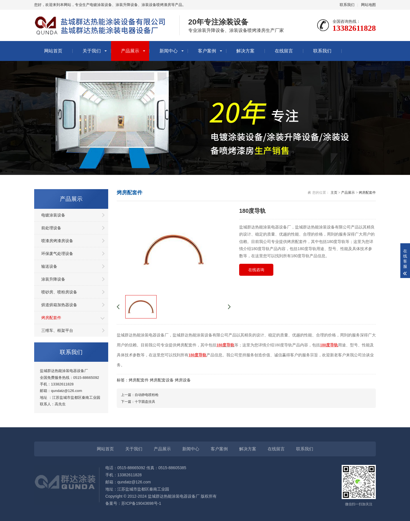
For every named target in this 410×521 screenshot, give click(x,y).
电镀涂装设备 (53, 215)
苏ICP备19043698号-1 (141, 503)
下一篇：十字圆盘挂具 (138, 402)
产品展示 (130, 50)
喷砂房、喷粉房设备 (59, 292)
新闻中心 (168, 50)
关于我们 (92, 50)
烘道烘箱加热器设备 (59, 305)
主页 (334, 193)
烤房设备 (183, 380)
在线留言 (284, 50)
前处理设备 (51, 228)
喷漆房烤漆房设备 (57, 240)
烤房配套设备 (162, 380)
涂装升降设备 (53, 279)
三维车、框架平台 (57, 330)
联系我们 (347, 5)
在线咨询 (256, 269)
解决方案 (245, 50)
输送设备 (49, 266)
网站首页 (53, 50)
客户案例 (207, 50)
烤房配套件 (51, 317)
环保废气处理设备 (57, 253)
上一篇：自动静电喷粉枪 (140, 395)
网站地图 (368, 5)
